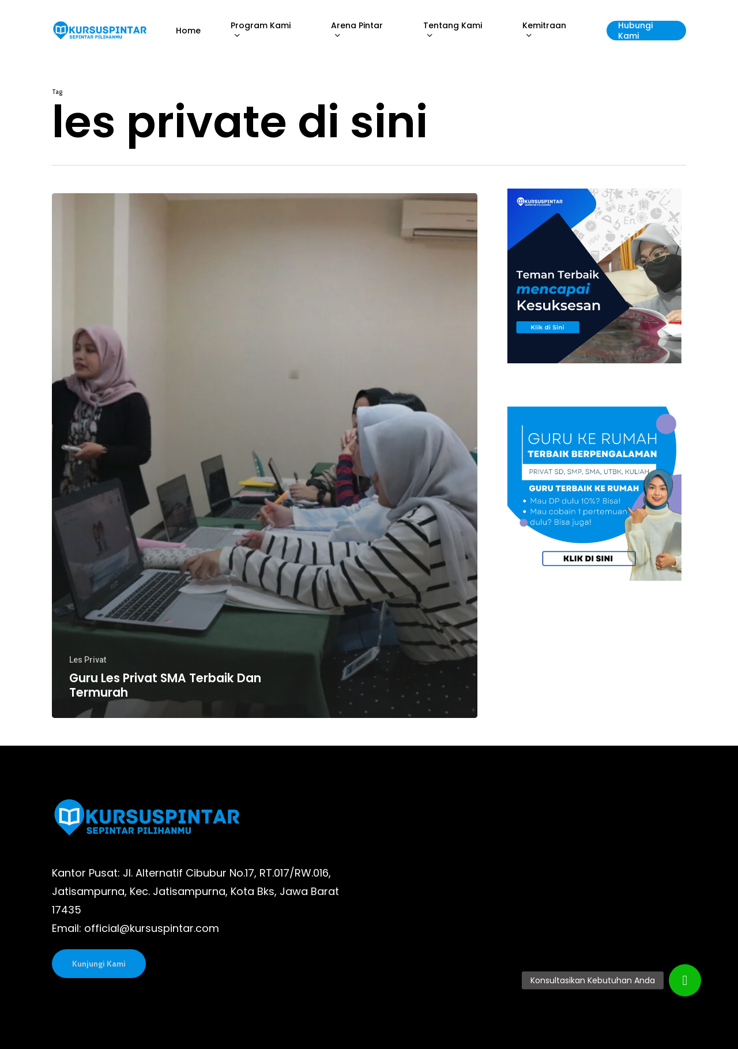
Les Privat (87, 659)
